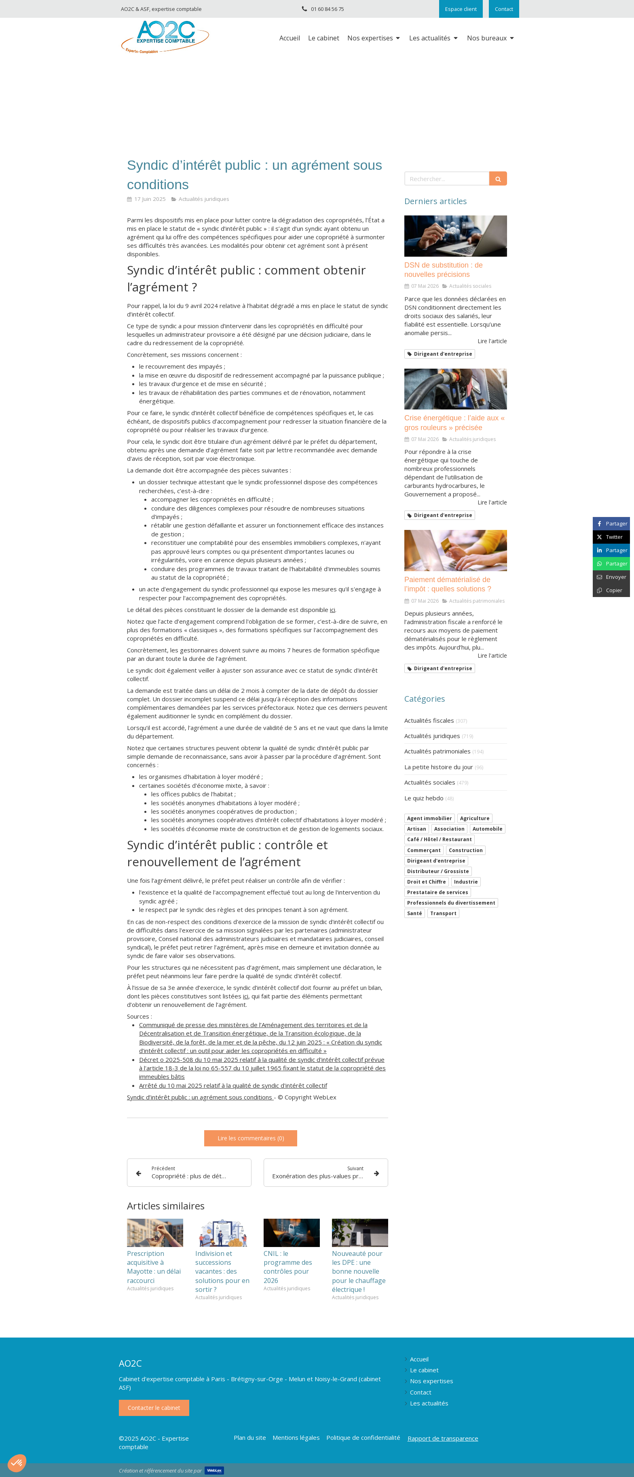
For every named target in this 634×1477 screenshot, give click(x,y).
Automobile (488, 828)
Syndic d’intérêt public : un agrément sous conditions (200, 1097)
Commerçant (424, 850)
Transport (443, 913)
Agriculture (475, 818)
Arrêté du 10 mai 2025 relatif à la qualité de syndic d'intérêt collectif (233, 1085)
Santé (414, 913)
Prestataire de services (437, 892)
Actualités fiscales (429, 720)
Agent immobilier (429, 818)
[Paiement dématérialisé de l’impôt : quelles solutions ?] (455, 550)
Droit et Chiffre (426, 881)
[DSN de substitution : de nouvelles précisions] (455, 236)
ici (332, 610)
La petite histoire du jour (438, 767)
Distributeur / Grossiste (438, 871)
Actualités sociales (429, 782)
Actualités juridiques (432, 736)
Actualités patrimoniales (437, 751)
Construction (466, 850)
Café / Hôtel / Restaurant (439, 839)
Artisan (416, 828)
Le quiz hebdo (424, 798)
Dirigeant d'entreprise (436, 860)
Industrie (466, 881)
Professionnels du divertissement (451, 902)
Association (449, 828)
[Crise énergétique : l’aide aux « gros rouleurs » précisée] (455, 389)
